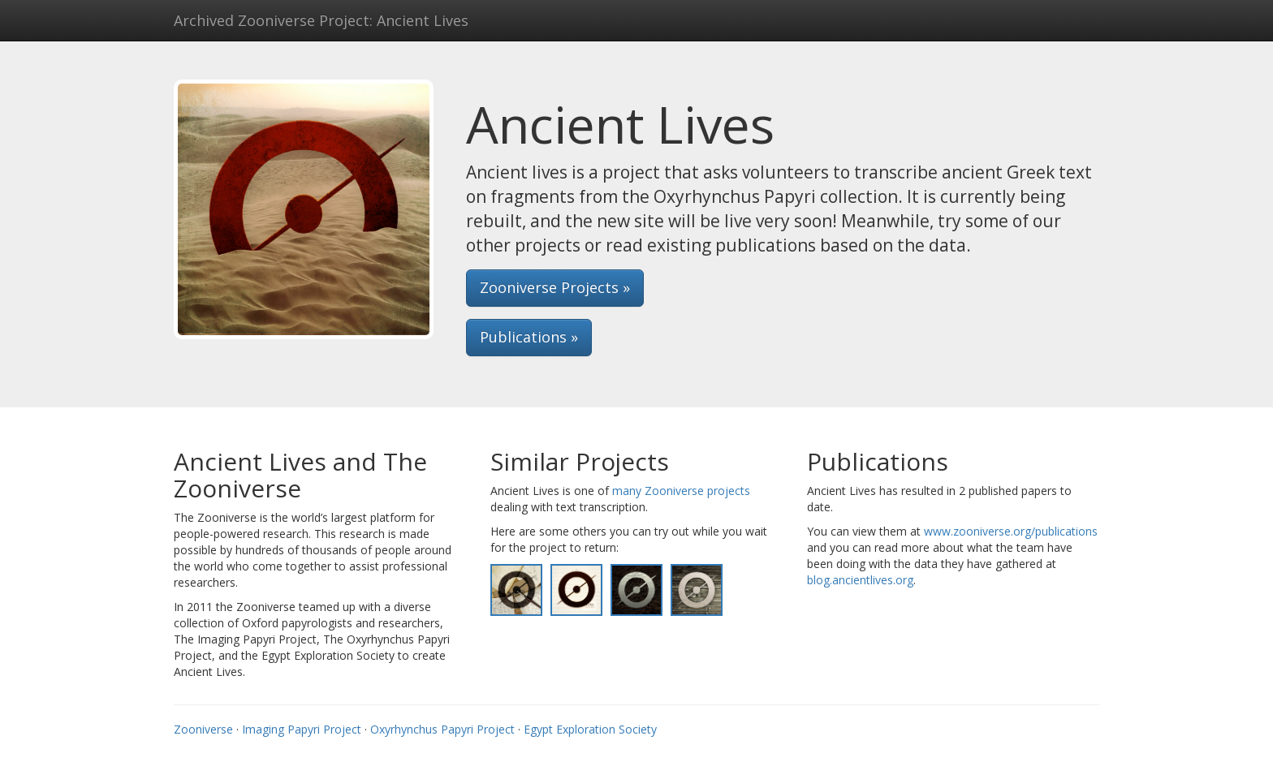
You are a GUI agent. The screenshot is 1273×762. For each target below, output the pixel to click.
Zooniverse (203, 729)
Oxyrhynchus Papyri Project (442, 729)
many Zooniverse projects (681, 490)
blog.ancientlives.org (860, 580)
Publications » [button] (529, 337)
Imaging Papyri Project (301, 729)
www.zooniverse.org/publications (1011, 531)
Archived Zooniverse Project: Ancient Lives (321, 20)
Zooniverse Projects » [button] (555, 287)
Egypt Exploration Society (590, 729)
